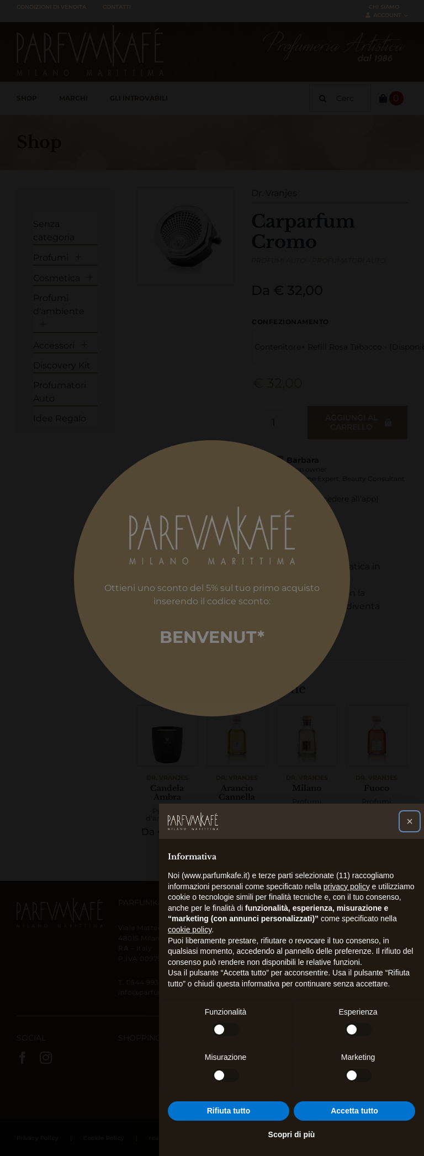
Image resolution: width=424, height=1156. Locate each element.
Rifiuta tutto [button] (229, 1110)
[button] (409, 821)
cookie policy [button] (189, 929)
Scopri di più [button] (291, 1134)
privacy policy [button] (347, 886)
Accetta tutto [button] (354, 1110)
